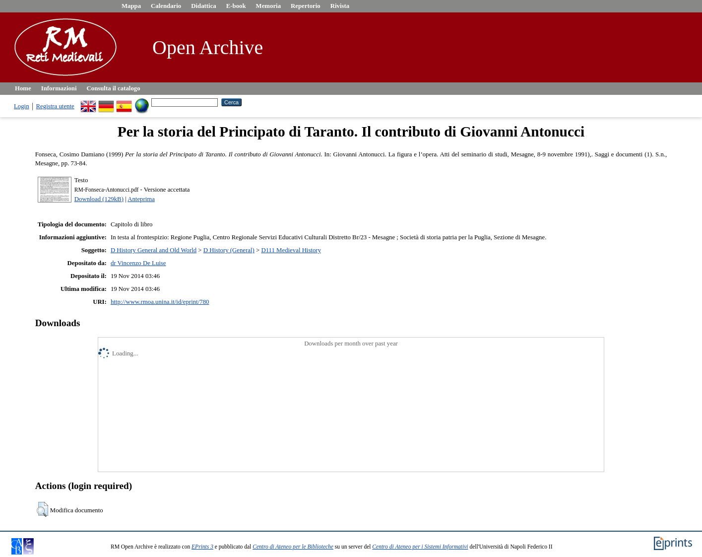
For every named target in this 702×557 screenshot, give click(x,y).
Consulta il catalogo (113, 88)
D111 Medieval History (291, 250)
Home (23, 88)
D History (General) (229, 250)
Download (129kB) (99, 199)
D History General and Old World (153, 250)
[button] (42, 509)
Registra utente (55, 106)
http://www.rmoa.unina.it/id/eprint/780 (160, 301)
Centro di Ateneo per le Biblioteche (293, 547)
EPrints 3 (202, 547)
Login (21, 106)
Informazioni (59, 88)
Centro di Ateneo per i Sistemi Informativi (420, 547)
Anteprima (141, 199)
